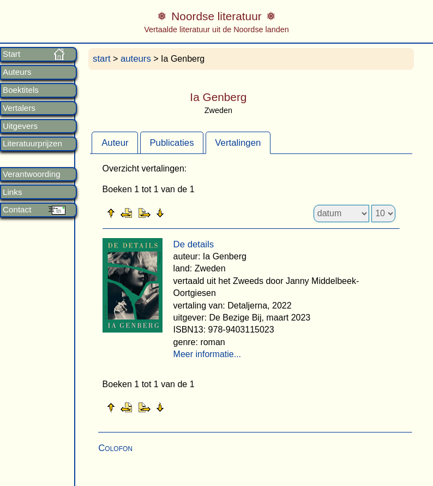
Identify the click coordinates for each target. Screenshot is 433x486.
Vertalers (19, 108)
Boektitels (21, 90)
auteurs (136, 59)
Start (11, 54)
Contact (17, 209)
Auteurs (17, 72)
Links (12, 192)
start (102, 59)
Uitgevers (20, 126)
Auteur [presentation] (114, 143)
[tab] (115, 142)
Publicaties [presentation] (171, 143)
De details (193, 244)
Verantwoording (32, 174)
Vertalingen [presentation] (238, 143)
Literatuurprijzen (32, 143)
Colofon (115, 448)
